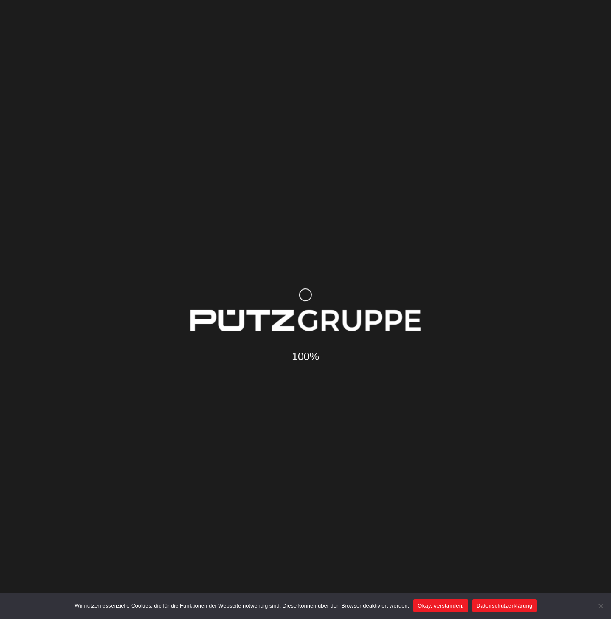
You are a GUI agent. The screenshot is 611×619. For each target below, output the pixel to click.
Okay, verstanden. (441, 605)
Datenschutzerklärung (504, 605)
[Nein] (600, 606)
